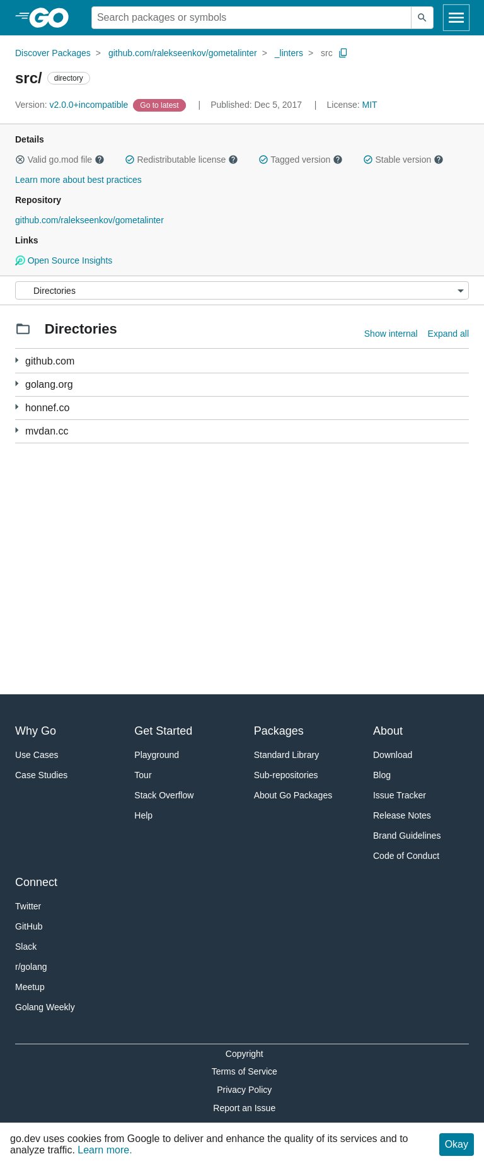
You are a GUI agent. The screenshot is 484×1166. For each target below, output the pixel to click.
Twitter (28, 906)
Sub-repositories (286, 775)
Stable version (403, 159)
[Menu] (242, 290)
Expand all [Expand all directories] (448, 334)
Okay (456, 1144)
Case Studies (41, 775)
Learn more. (105, 1150)
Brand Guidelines (407, 836)
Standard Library (287, 755)
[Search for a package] (251, 17)
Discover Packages (53, 53)
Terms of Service (244, 1071)
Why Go (35, 731)
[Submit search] (422, 17)
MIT (369, 105)
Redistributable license (181, 159)
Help (143, 815)
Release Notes (402, 815)
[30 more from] (17, 407)
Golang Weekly (45, 1007)
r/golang (31, 967)
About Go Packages (293, 795)
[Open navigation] (456, 17)
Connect (36, 882)
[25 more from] (17, 384)
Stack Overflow (163, 795)
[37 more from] (17, 360)
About (388, 731)
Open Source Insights (63, 260)
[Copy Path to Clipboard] (343, 53)
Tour (142, 775)
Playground (156, 755)
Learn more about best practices (78, 180)
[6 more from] (17, 430)
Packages (279, 731)
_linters (289, 53)
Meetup (30, 987)
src (327, 53)
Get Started (163, 731)
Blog (382, 775)
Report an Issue (244, 1108)
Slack (26, 947)
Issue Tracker (399, 795)
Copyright (244, 1054)
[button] (20, 159)
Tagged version (300, 159)
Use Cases (36, 755)
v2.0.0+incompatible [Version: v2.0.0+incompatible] (72, 105)
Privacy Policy (244, 1090)
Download (392, 755)
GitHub (29, 926)
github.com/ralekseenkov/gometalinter (182, 53)
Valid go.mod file (60, 159)
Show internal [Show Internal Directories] (391, 334)
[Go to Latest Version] (160, 105)
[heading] (53, 18)
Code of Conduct (406, 856)
